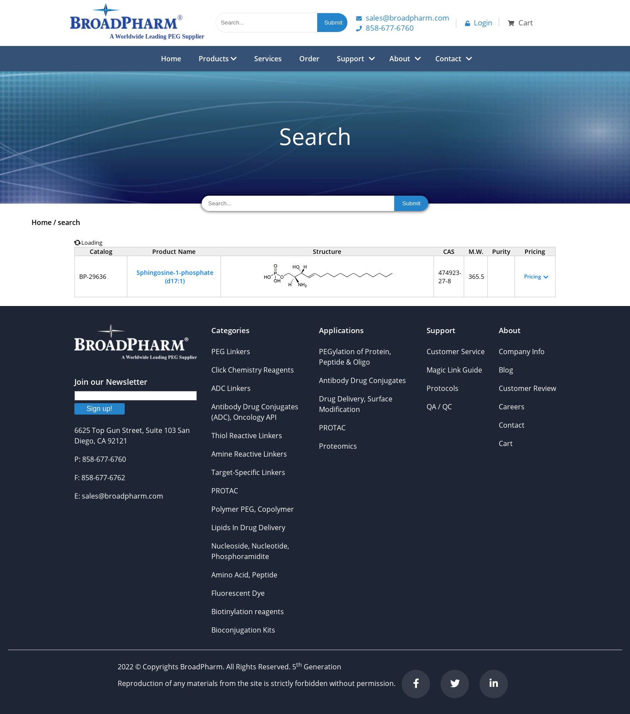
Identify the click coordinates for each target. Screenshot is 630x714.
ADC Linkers (231, 388)
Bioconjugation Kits (243, 630)
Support (350, 58)
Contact (448, 58)
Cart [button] (520, 23)
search (69, 222)
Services (268, 58)
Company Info (522, 351)
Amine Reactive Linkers (249, 454)
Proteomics (338, 446)
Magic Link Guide (454, 370)
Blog (506, 370)
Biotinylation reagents (247, 611)
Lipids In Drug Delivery (248, 527)
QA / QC (439, 407)
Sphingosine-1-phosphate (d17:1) (175, 276)
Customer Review (527, 388)
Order (309, 58)
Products (218, 58)
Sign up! (99, 408)
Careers (512, 407)
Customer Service (456, 351)
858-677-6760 (385, 28)
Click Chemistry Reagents (252, 370)
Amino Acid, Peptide (244, 575)
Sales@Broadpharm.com (402, 18)
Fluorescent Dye (238, 593)
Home (171, 58)
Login (478, 23)
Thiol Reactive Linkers (246, 435)
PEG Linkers (230, 351)
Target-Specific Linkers (248, 472)
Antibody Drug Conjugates (362, 380)
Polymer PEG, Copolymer (252, 509)
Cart (506, 443)
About (399, 58)
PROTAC (224, 491)
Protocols (442, 388)
